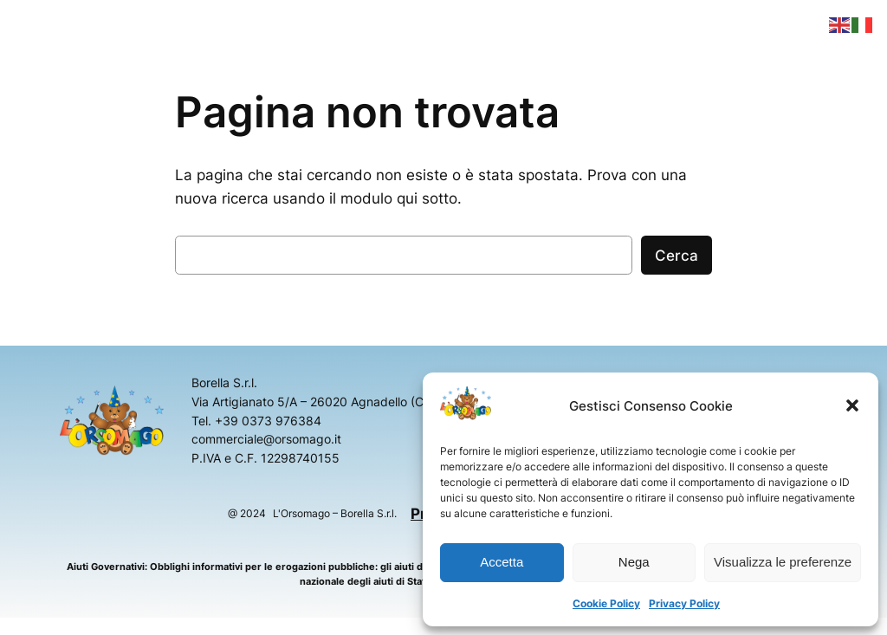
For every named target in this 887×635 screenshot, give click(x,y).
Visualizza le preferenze (782, 561)
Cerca (676, 255)
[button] (852, 405)
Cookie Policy (606, 603)
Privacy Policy (684, 603)
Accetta (501, 561)
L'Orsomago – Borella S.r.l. (335, 513)
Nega (634, 561)
